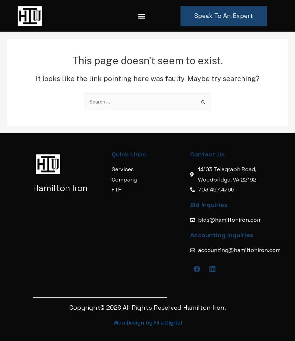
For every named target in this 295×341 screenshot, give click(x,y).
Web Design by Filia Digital (147, 322)
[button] (142, 16)
